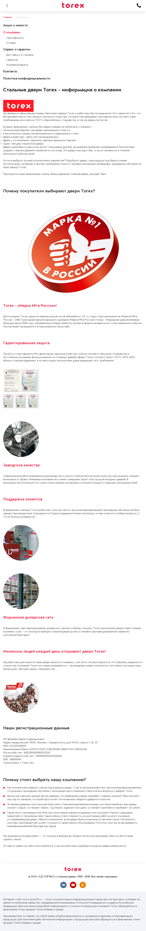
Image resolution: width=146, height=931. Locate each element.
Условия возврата (17, 65)
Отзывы (11, 43)
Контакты (10, 71)
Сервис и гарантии (16, 49)
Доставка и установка (19, 55)
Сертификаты (15, 38)
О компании (22, 17)
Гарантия (12, 60)
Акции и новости (15, 25)
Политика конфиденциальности (26, 78)
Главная (7, 17)
